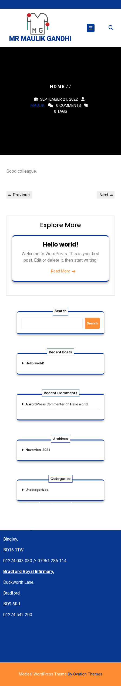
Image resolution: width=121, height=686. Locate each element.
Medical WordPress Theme (60, 674)
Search (60, 313)
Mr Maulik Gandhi (40, 39)
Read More (60, 271)
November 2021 (42, 450)
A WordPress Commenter (48, 404)
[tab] (91, 28)
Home (57, 86)
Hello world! (60, 244)
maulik (38, 105)
